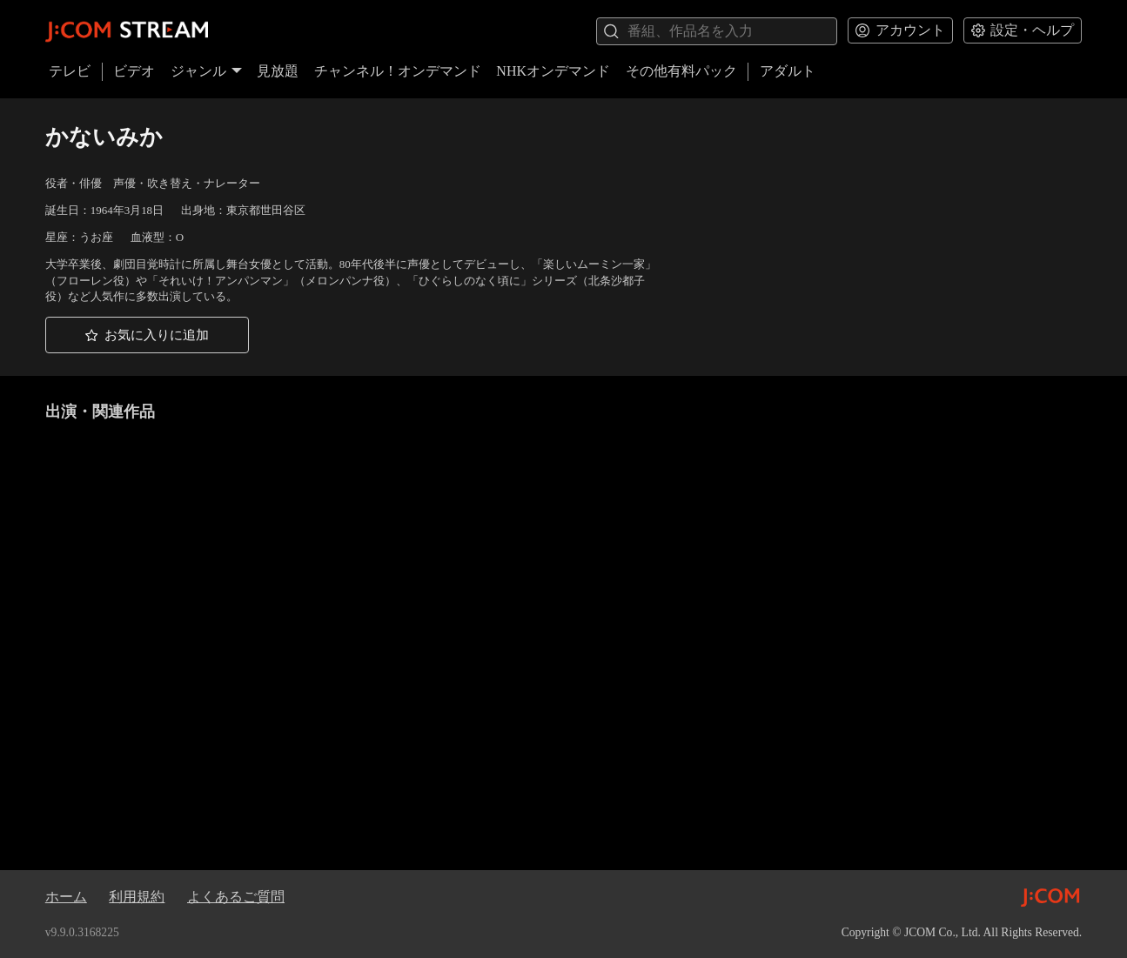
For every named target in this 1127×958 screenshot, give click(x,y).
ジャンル (206, 71)
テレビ (70, 71)
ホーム (66, 896)
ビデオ (134, 71)
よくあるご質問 (236, 896)
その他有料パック (681, 71)
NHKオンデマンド (553, 71)
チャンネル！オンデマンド (397, 71)
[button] (147, 335)
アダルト (787, 71)
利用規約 (136, 896)
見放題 (278, 71)
